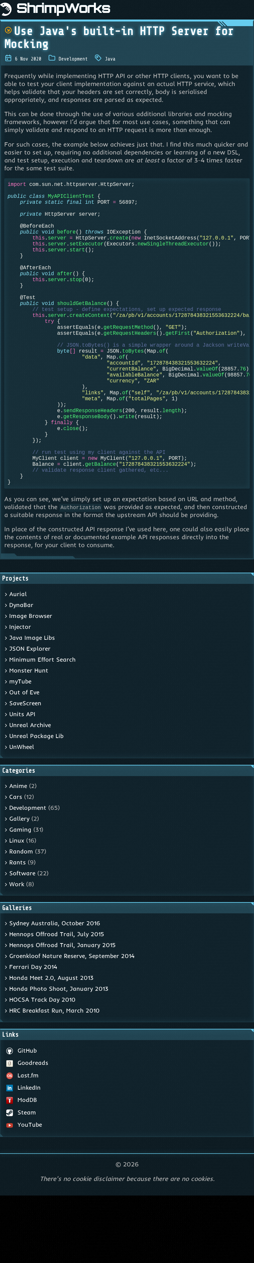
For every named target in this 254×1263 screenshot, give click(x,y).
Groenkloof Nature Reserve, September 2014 (72, 1023)
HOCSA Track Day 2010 (42, 1067)
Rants (17, 930)
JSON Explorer (30, 716)
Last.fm (22, 1143)
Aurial (18, 661)
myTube (20, 749)
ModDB (21, 1167)
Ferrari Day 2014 (33, 1034)
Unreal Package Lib (36, 803)
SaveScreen (25, 770)
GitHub (21, 1118)
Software (22, 940)
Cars (15, 864)
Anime (18, 853)
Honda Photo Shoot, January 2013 (58, 1056)
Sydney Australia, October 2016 (54, 990)
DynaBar (21, 672)
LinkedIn (23, 1155)
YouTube (24, 1192)
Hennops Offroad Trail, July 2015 (56, 1001)
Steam (21, 1180)
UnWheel (21, 814)
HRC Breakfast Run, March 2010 (54, 1078)
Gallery (19, 886)
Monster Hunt (28, 738)
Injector (20, 694)
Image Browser (30, 683)
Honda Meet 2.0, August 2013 (51, 1045)
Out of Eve (24, 759)
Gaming (20, 897)
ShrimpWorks (63, 9)
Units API (22, 781)
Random (21, 919)
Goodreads (27, 1130)
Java (110, 59)
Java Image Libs (32, 705)
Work (16, 951)
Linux (16, 908)
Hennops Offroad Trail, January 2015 (62, 1012)
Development (73, 59)
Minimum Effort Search (42, 727)
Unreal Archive (30, 792)
